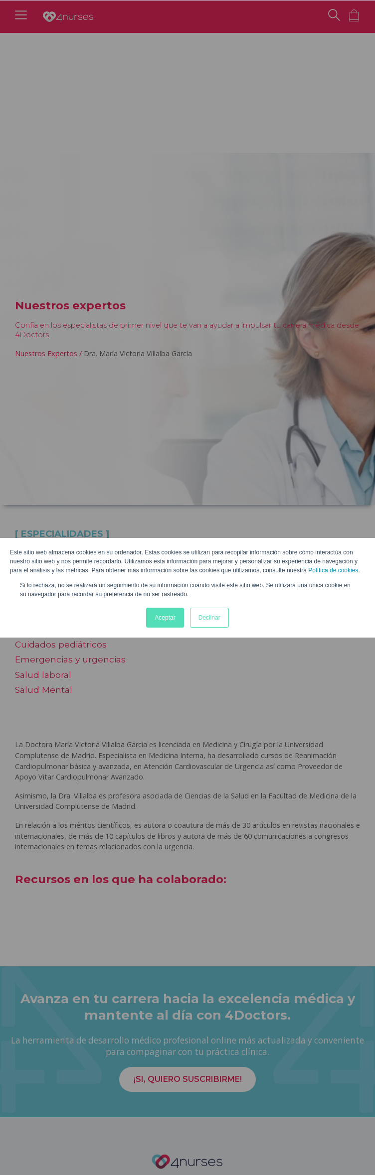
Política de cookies (333, 570)
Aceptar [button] (165, 617)
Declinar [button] (209, 617)
